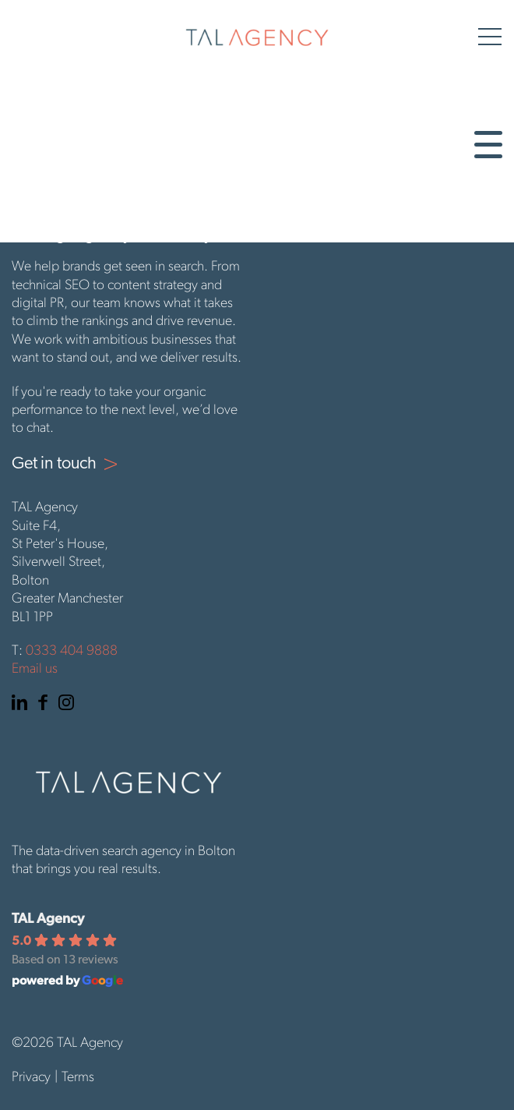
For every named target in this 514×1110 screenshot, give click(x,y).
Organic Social (59, 192)
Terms (78, 1077)
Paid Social (46, 207)
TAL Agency (48, 918)
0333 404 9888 (72, 651)
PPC (24, 176)
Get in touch (51, 223)
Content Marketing (73, 145)
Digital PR (42, 160)
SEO (26, 129)
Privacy (31, 1077)
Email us (35, 669)
